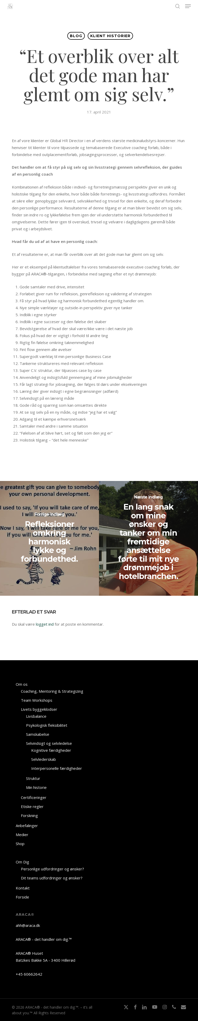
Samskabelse (37, 734)
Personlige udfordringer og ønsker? (52, 868)
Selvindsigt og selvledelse (49, 743)
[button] (188, 6)
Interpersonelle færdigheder (56, 768)
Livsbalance (36, 716)
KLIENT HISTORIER (110, 36)
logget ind (45, 624)
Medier (22, 834)
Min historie (36, 787)
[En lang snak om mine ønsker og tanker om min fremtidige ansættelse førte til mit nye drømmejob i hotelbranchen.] (148, 538)
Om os (22, 684)
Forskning (29, 815)
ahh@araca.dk (28, 925)
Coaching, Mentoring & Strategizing (52, 691)
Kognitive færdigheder (51, 750)
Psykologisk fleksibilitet (46, 725)
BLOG (76, 36)
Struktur (33, 778)
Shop (20, 843)
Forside (22, 897)
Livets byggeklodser (39, 709)
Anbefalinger (27, 825)
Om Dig (22, 861)
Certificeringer (33, 797)
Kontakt (23, 888)
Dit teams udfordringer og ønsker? (51, 877)
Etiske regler (32, 806)
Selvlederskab (43, 759)
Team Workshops (36, 700)
